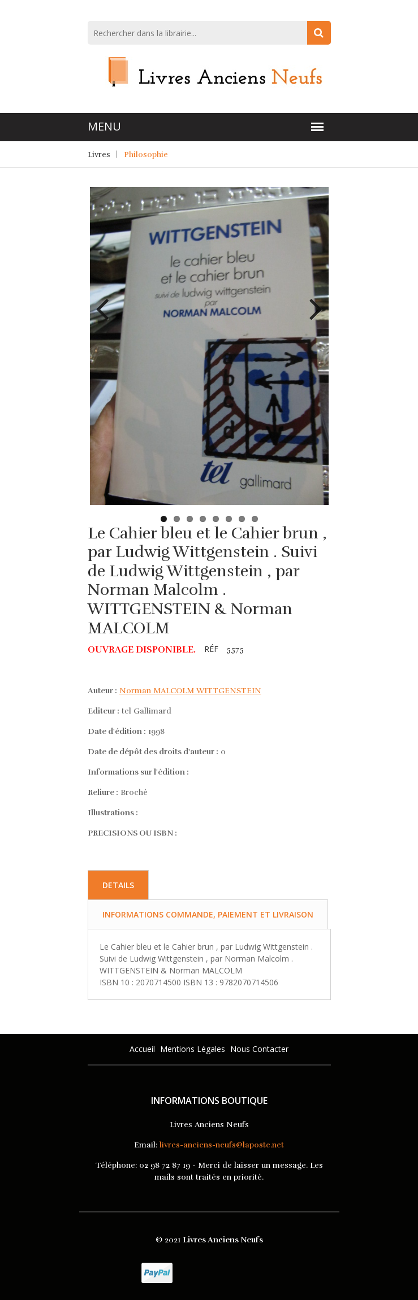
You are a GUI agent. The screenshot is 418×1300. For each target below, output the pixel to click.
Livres (99, 154)
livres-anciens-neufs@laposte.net (222, 1145)
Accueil (142, 1049)
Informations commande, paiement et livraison (207, 914)
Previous (107, 300)
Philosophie (146, 154)
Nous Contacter (259, 1049)
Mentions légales (192, 1049)
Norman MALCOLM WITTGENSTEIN (190, 690)
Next (311, 300)
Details (118, 885)
